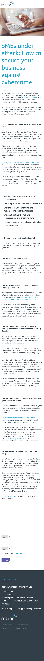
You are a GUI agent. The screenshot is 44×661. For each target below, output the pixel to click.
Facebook (35, 608)
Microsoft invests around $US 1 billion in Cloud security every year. (20, 298)
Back (6, 560)
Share (18, 553)
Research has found (29, 97)
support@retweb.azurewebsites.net (17, 598)
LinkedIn (15, 608)
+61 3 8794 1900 (8, 594)
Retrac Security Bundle (13, 438)
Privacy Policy (7, 625)
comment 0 (8, 553)
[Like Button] (4, 536)
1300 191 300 (7, 591)
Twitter (25, 608)
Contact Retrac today (9, 496)
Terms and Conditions (24, 625)
